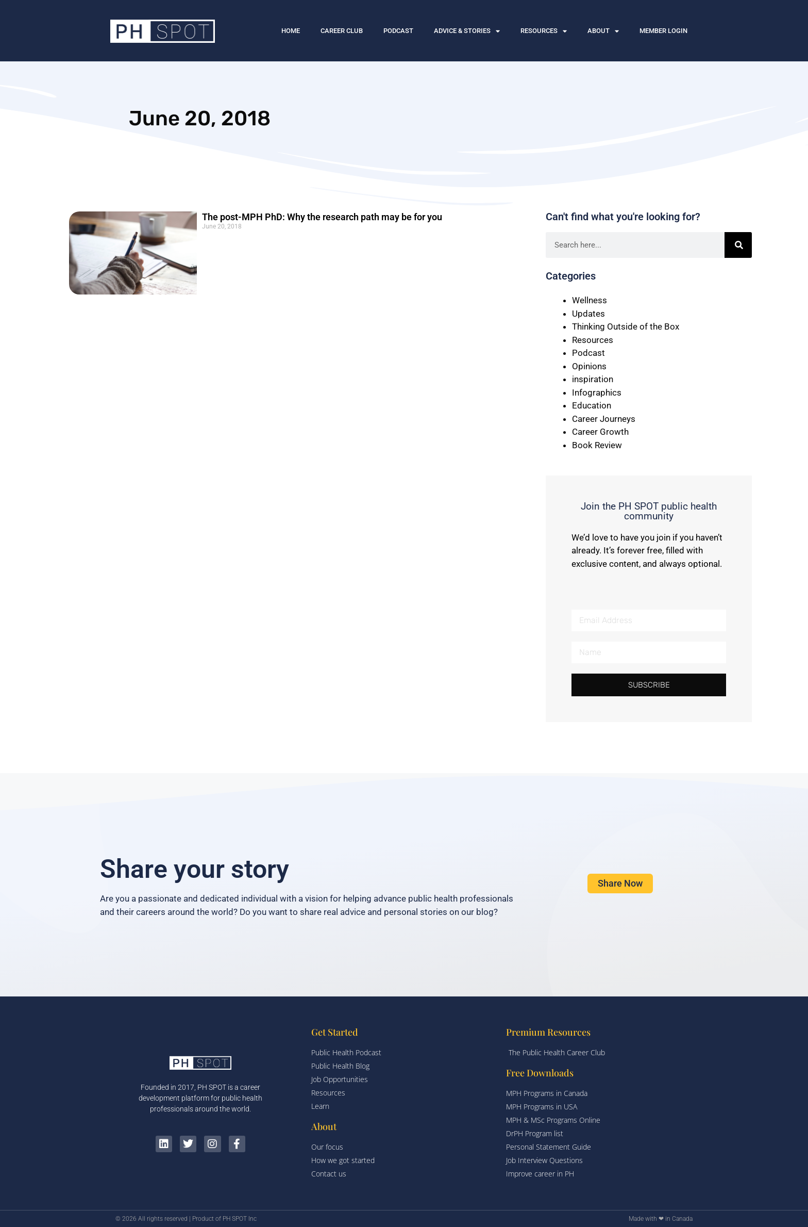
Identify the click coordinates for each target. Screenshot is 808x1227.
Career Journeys (603, 419)
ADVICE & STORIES (467, 31)
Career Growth (600, 432)
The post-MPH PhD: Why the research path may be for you (322, 216)
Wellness (589, 300)
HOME (290, 31)
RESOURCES (543, 31)
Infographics (596, 392)
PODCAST (398, 31)
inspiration (592, 379)
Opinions (589, 366)
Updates (588, 313)
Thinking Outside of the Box (625, 326)
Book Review (597, 445)
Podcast (588, 353)
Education (591, 405)
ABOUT (603, 31)
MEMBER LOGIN (663, 31)
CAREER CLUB (342, 31)
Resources (592, 340)
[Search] (738, 245)
